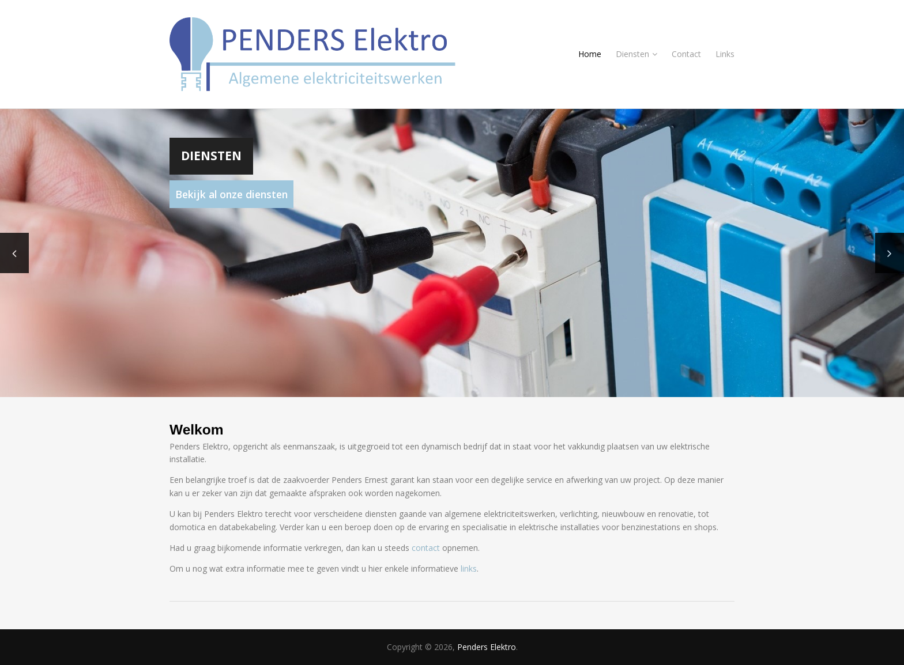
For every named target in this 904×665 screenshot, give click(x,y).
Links (724, 53)
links (469, 568)
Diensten (636, 53)
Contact (686, 53)
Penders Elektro (486, 646)
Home (589, 53)
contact (426, 547)
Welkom (197, 429)
